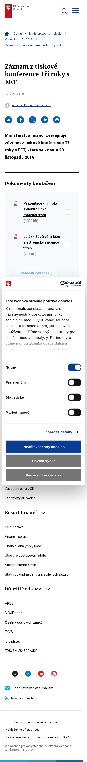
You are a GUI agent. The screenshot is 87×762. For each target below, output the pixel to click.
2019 (29, 39)
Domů (18, 34)
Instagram (54, 674)
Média (57, 33)
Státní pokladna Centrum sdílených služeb (37, 574)
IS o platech (13, 641)
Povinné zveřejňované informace (36, 722)
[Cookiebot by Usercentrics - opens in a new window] (61, 284)
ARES (9, 603)
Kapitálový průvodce (20, 498)
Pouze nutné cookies (43, 475)
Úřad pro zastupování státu (25, 555)
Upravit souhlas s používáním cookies (31, 737)
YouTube (41, 674)
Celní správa (14, 527)
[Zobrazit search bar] (64, 11)
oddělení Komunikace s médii (31, 105)
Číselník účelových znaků (24, 622)
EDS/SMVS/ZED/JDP (21, 651)
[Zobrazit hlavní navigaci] (75, 10)
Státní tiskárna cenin (20, 565)
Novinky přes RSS (21, 698)
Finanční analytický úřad (23, 546)
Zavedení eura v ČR (19, 489)
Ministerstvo (37, 33)
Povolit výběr (43, 461)
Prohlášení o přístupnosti (22, 729)
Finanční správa (17, 537)
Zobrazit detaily (58, 432)
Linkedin (28, 674)
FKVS (9, 632)
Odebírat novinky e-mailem (29, 688)
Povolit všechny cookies (43, 446)
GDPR (67, 737)
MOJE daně (13, 613)
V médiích (11, 39)
